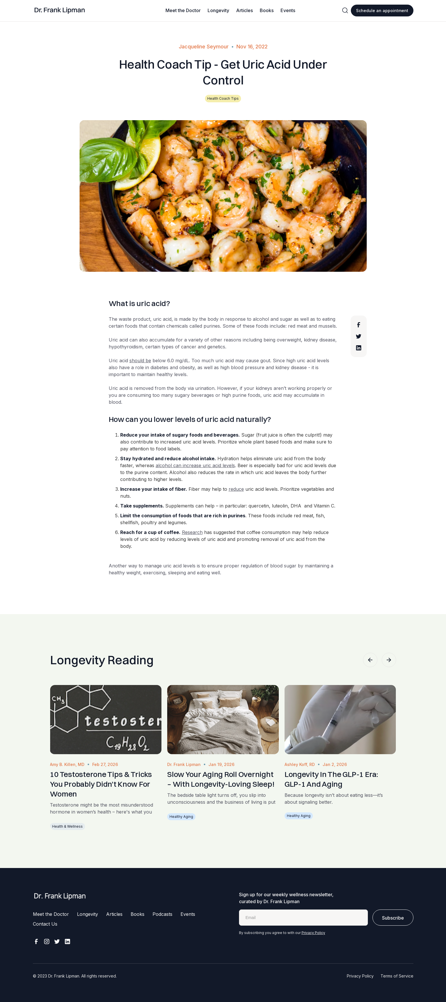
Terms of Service (397, 975)
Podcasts (162, 914)
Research (192, 532)
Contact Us (45, 924)
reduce (236, 489)
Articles (244, 10)
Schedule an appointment (382, 10)
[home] (60, 10)
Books (267, 10)
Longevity (218, 10)
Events (288, 10)
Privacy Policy (313, 933)
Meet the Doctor (183, 10)
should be (140, 360)
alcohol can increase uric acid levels (195, 465)
